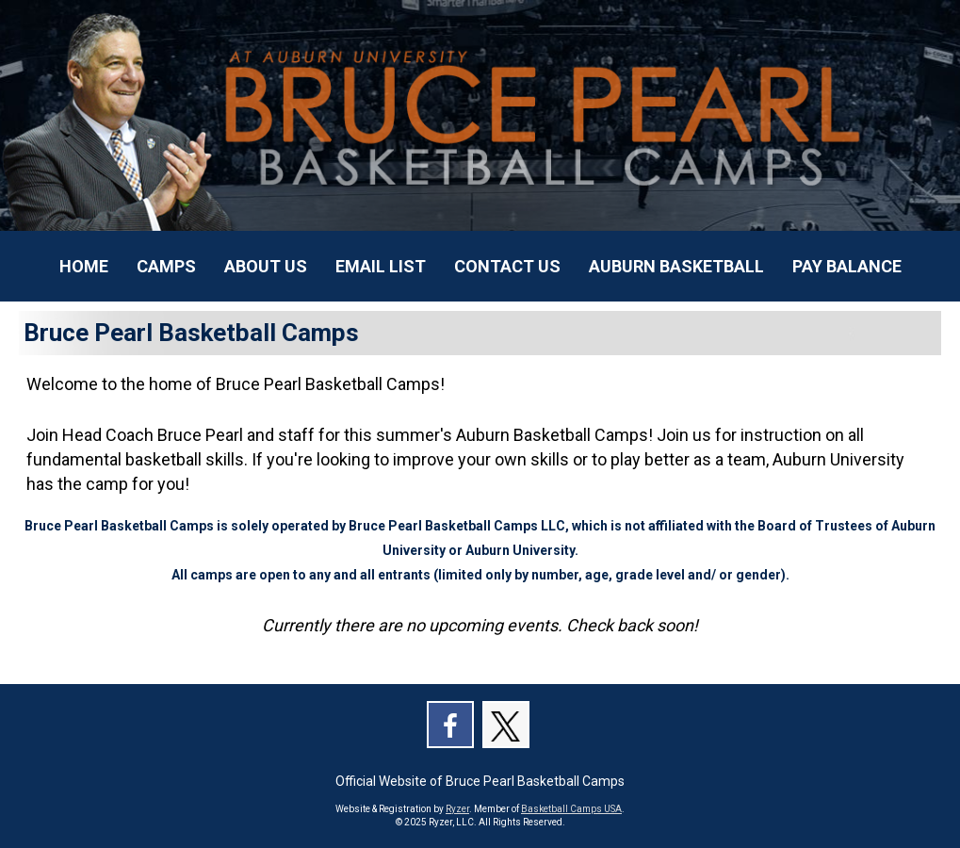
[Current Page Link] (83, 266)
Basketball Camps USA (571, 809)
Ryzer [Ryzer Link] (457, 809)
